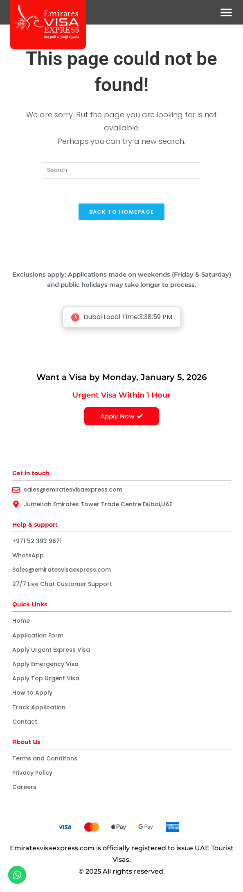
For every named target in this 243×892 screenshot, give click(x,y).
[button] (226, 12)
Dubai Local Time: (121, 317)
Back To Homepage (121, 212)
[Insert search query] (121, 170)
